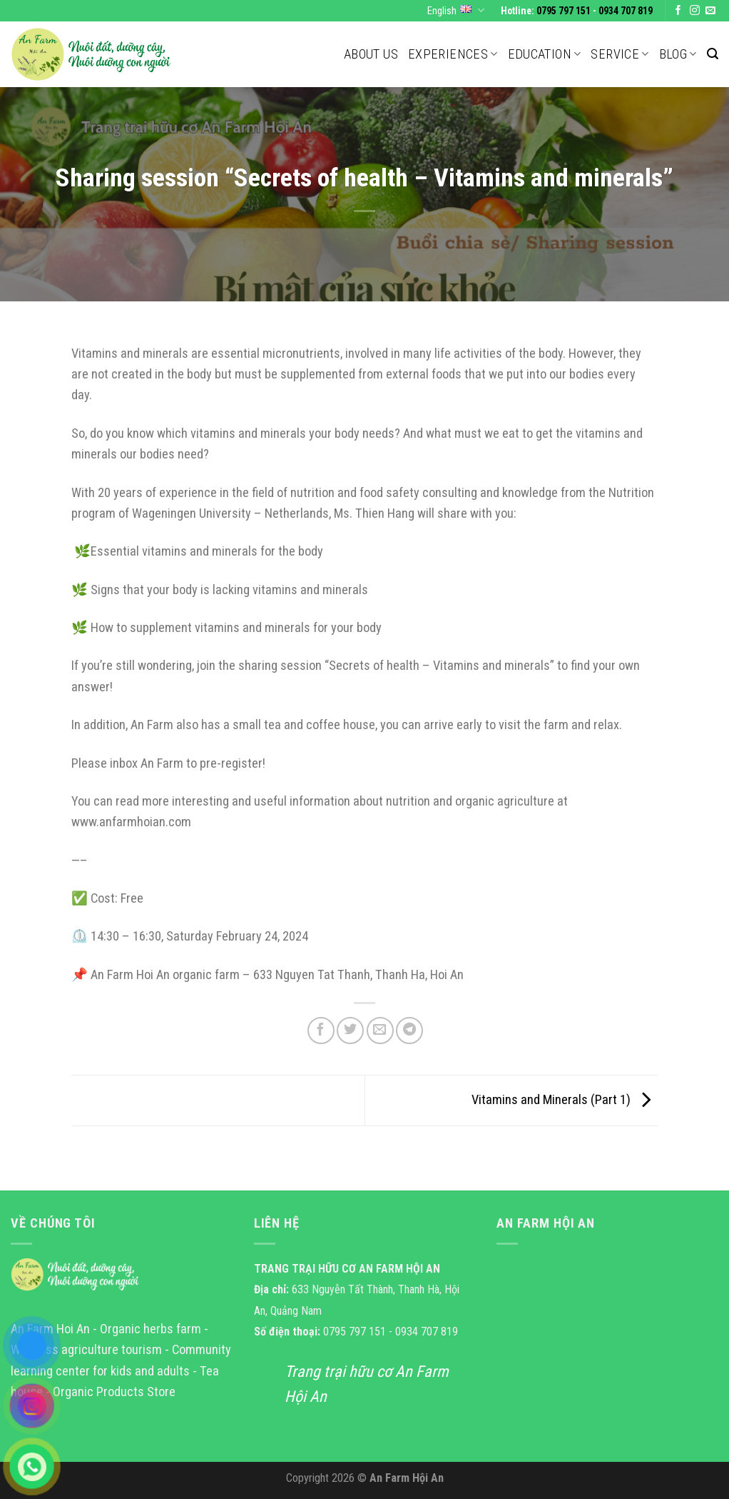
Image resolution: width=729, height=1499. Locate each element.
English (455, 10)
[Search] (712, 54)
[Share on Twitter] (350, 1030)
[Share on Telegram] (409, 1030)
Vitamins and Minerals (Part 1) (564, 1099)
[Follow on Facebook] (678, 11)
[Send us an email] (710, 11)
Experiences (453, 53)
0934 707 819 (625, 10)
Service (619, 53)
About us (371, 53)
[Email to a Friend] (380, 1030)
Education (544, 53)
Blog (678, 53)
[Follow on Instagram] (695, 11)
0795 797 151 (563, 10)
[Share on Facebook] (321, 1030)
